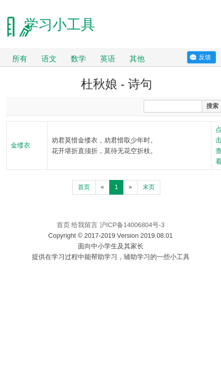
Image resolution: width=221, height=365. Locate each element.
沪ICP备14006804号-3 (132, 225)
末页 (149, 187)
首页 (84, 187)
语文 (49, 58)
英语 (107, 58)
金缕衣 (20, 145)
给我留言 (84, 225)
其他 (137, 58)
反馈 (205, 57)
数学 (78, 58)
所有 (19, 58)
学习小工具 (59, 24)
